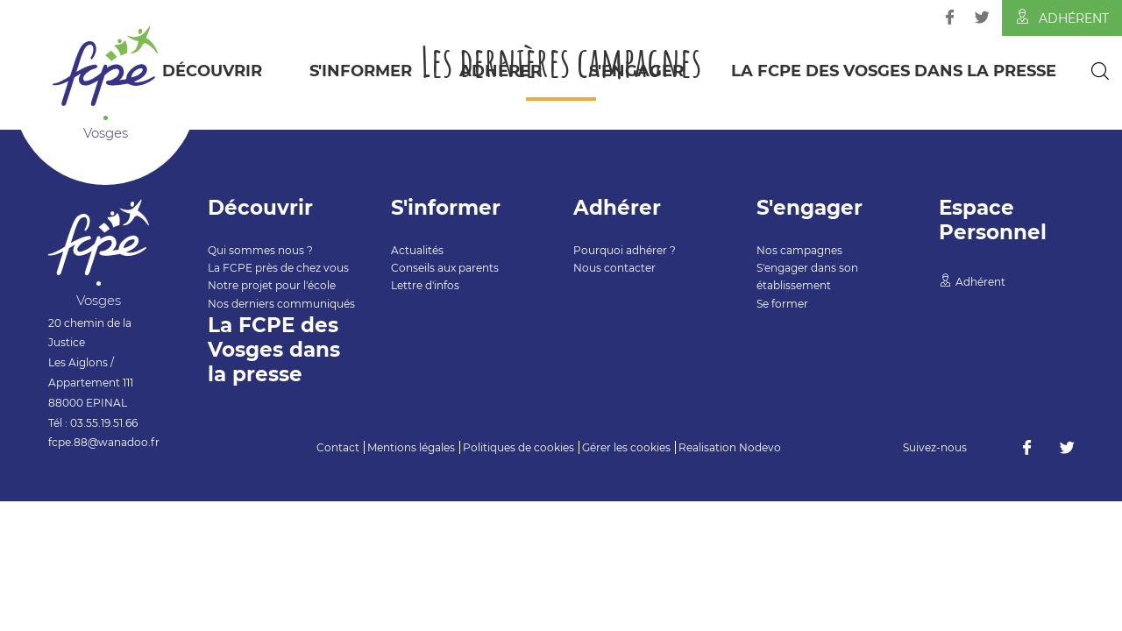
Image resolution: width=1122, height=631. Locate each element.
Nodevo (760, 447)
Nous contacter (614, 267)
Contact (337, 447)
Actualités (417, 250)
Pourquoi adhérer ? (624, 250)
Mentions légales (411, 447)
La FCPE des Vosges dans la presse (893, 71)
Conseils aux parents (445, 267)
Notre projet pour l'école (272, 285)
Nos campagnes (799, 250)
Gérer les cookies (626, 447)
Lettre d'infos (425, 285)
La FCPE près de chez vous (278, 267)
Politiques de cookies (518, 447)
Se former (782, 303)
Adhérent (1062, 17)
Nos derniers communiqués (281, 303)
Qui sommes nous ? (260, 250)
